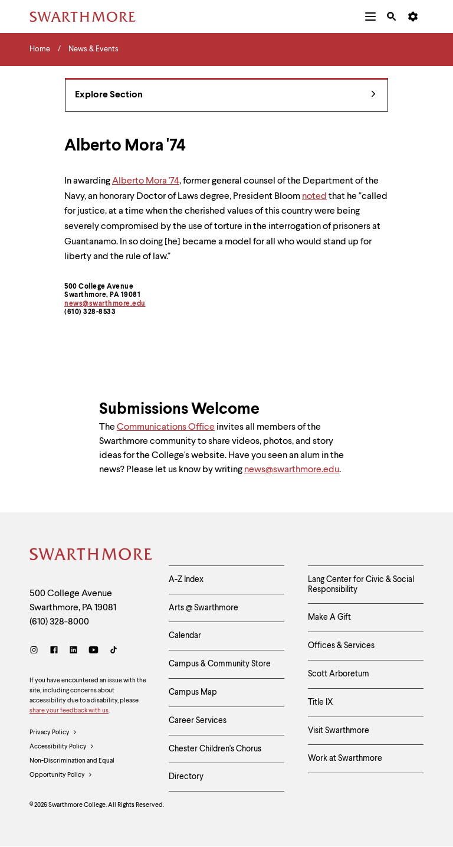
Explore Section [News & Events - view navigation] (225, 95)
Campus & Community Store (220, 664)
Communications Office (166, 427)
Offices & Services (341, 646)
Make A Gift (329, 617)
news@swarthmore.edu (105, 304)
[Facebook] (54, 651)
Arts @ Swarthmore (203, 608)
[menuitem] (370, 16)
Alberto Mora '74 (145, 181)
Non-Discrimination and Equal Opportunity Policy (71, 770)
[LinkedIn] (73, 651)
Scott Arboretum (338, 674)
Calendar (185, 636)
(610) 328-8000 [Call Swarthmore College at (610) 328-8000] (59, 622)
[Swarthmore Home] (90, 556)
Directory (186, 777)
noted (314, 196)
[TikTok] (113, 651)
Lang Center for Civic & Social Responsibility (361, 584)
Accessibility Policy (61, 747)
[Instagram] (36, 651)
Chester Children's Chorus (215, 749)
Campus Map (193, 692)
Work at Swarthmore (345, 758)
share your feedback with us (69, 711)
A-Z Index (186, 579)
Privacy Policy (53, 733)
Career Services (197, 721)
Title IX (320, 702)
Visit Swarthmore (338, 731)
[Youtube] (93, 651)
